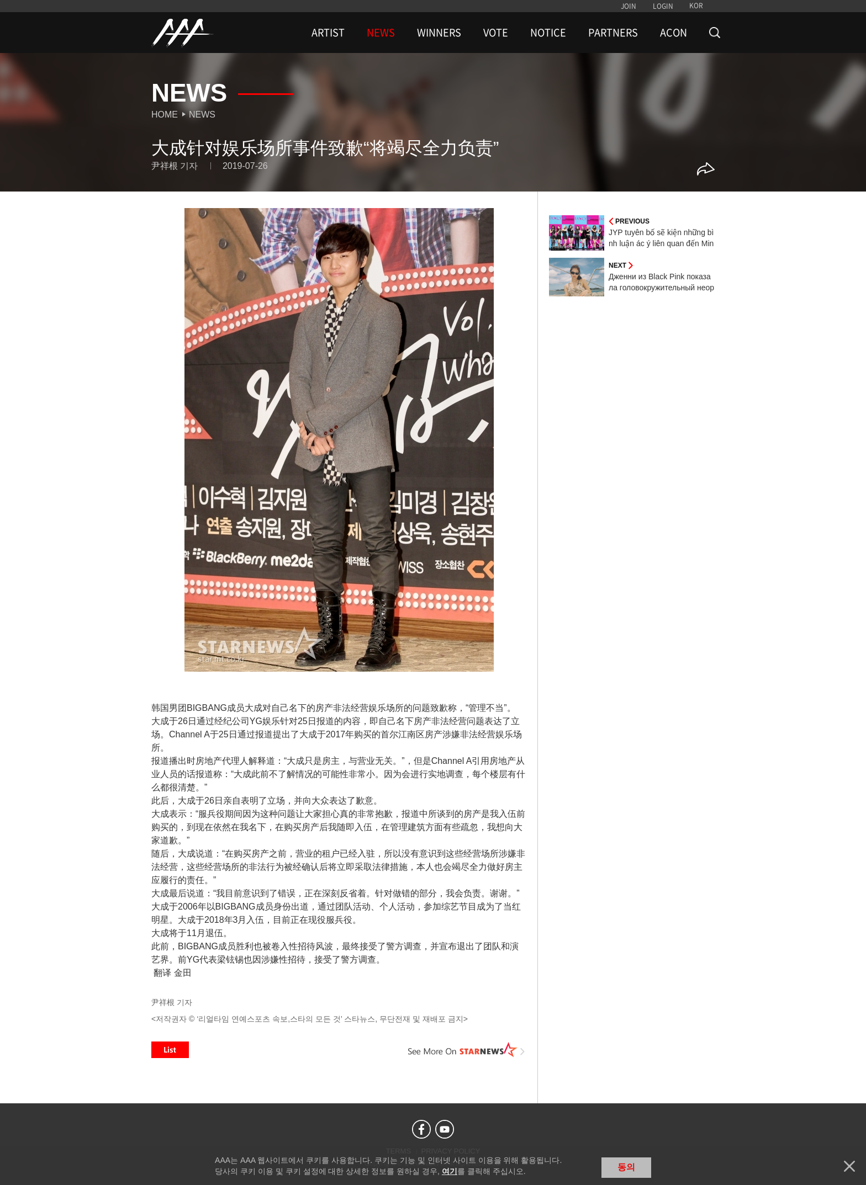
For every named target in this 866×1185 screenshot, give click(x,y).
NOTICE (548, 33)
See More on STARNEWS (466, 1049)
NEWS (381, 33)
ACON (673, 33)
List (170, 1049)
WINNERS (439, 33)
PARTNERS (613, 33)
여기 (449, 1171)
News (202, 114)
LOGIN (663, 6)
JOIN (628, 6)
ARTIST (328, 33)
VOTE (495, 33)
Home (164, 114)
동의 (626, 1167)
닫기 (849, 1166)
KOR (696, 5)
